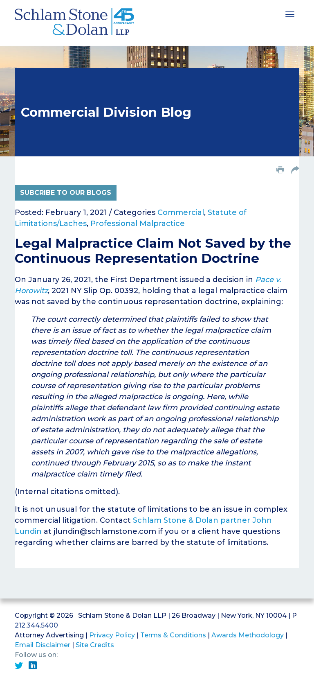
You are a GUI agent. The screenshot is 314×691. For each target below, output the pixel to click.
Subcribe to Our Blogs (65, 192)
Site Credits (95, 645)
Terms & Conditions (173, 635)
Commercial (180, 212)
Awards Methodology (247, 635)
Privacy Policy (112, 635)
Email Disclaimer (42, 645)
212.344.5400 (36, 625)
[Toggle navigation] (289, 13)
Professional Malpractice (137, 223)
